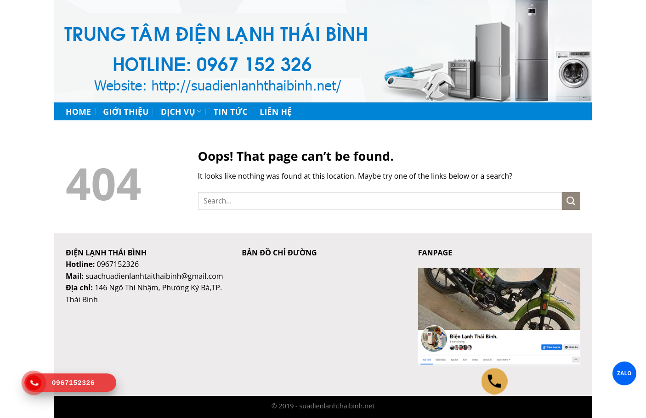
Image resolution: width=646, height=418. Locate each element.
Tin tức (231, 111)
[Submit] (571, 201)
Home (78, 111)
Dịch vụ (181, 111)
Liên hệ (276, 111)
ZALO (624, 373)
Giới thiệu (126, 111)
